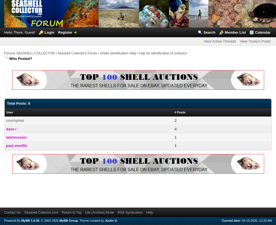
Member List (235, 32)
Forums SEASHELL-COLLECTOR (29, 53)
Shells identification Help (118, 53)
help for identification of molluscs (163, 53)
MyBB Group (68, 220)
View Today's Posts (255, 41)
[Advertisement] (104, 189)
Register (65, 32)
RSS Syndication (130, 213)
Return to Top (72, 213)
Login (49, 32)
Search (209, 32)
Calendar (262, 32)
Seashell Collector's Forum (77, 53)
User (9, 112)
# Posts (180, 112)
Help (149, 213)
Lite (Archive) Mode (99, 213)
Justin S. (111, 220)
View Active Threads (220, 41)
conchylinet (15, 120)
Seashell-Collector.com (41, 213)
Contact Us (12, 213)
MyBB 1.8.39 (30, 220)
